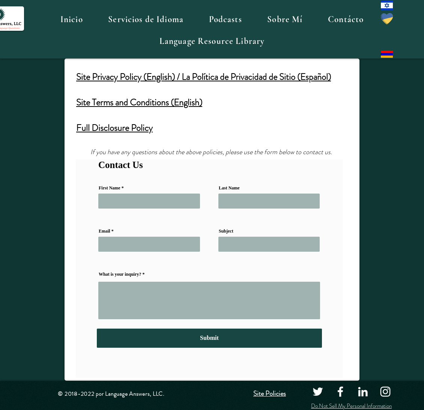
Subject (226, 231)
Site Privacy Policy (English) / (129, 77)
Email (104, 231)
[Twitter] (318, 391)
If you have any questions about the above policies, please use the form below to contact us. (212, 152)
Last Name (229, 188)
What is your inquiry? (120, 274)
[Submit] (209, 338)
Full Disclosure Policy (114, 128)
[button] (145, 19)
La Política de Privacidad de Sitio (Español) (256, 77)
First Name (109, 188)
